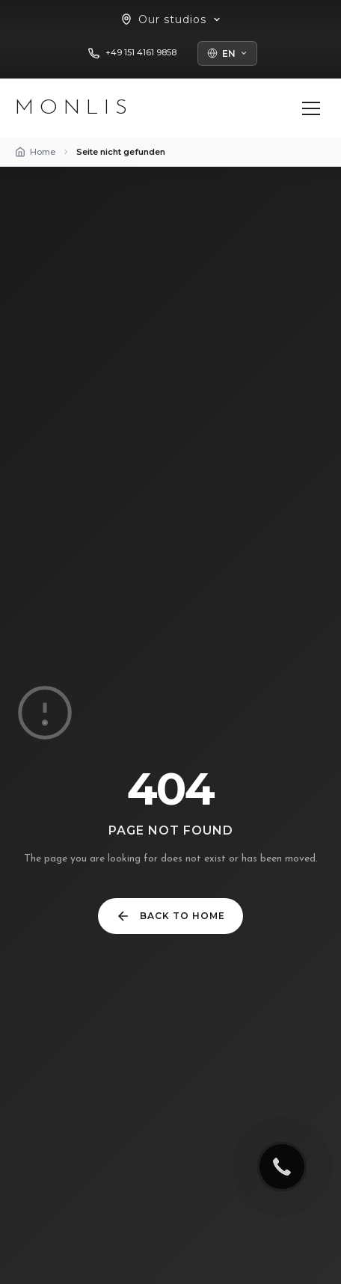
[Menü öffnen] (311, 108)
